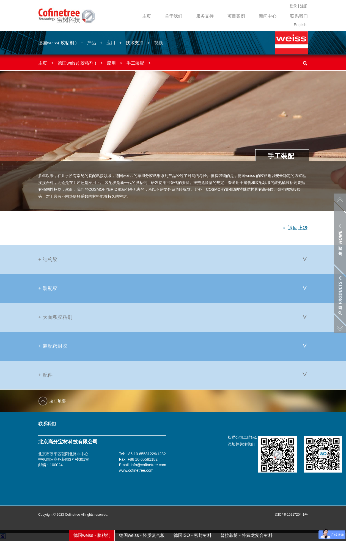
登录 (293, 6)
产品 (91, 42)
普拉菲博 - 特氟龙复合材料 (246, 535)
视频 (158, 42)
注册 (304, 6)
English (300, 25)
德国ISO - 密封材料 (193, 535)
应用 (110, 42)
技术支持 (134, 42)
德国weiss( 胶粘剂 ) (57, 42)
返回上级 (295, 228)
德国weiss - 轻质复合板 (142, 535)
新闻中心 (267, 16)
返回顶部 (57, 400)
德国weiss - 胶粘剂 (91, 535)
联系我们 (299, 16)
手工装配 (135, 63)
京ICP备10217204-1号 (291, 515)
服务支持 (205, 16)
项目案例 (236, 16)
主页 (146, 16)
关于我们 (173, 16)
